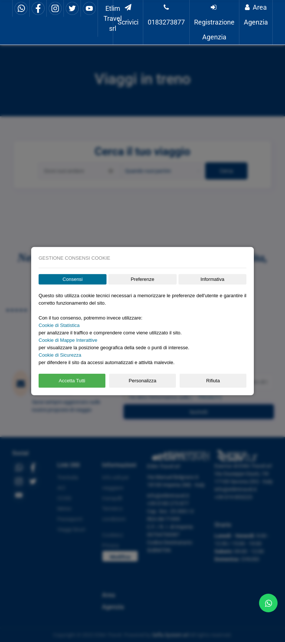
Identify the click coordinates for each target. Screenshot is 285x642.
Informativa (212, 279)
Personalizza (142, 380)
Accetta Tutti (72, 380)
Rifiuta (213, 380)
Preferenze (142, 279)
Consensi (73, 279)
